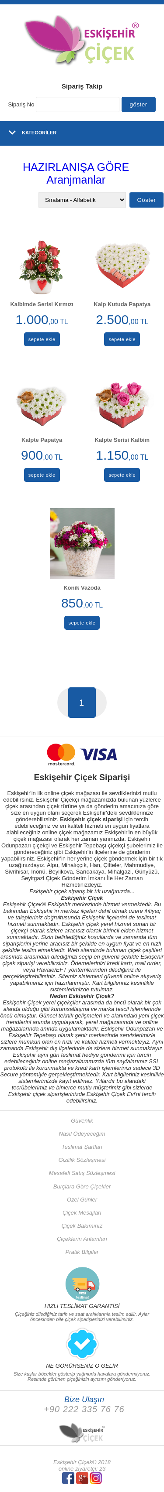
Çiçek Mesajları (82, 1212)
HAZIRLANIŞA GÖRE (76, 167)
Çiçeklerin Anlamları (82, 1239)
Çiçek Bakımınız (82, 1225)
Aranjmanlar (75, 180)
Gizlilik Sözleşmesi (82, 1160)
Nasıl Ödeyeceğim (82, 1133)
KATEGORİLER (39, 132)
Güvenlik (82, 1120)
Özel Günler (82, 1199)
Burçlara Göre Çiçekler (82, 1186)
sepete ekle (42, 339)
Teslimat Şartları (82, 1147)
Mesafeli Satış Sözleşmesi (82, 1173)
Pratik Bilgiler (82, 1252)
